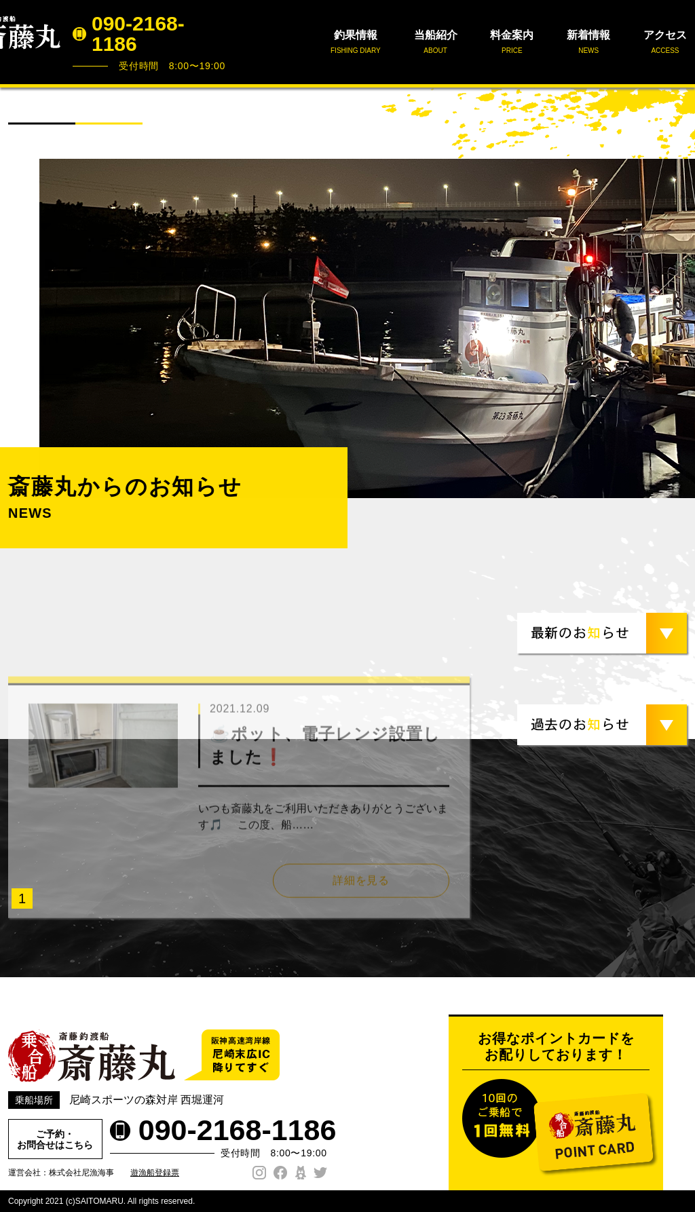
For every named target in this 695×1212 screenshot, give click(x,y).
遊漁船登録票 (154, 1172)
